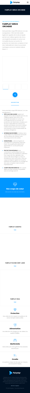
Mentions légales (15, 385)
